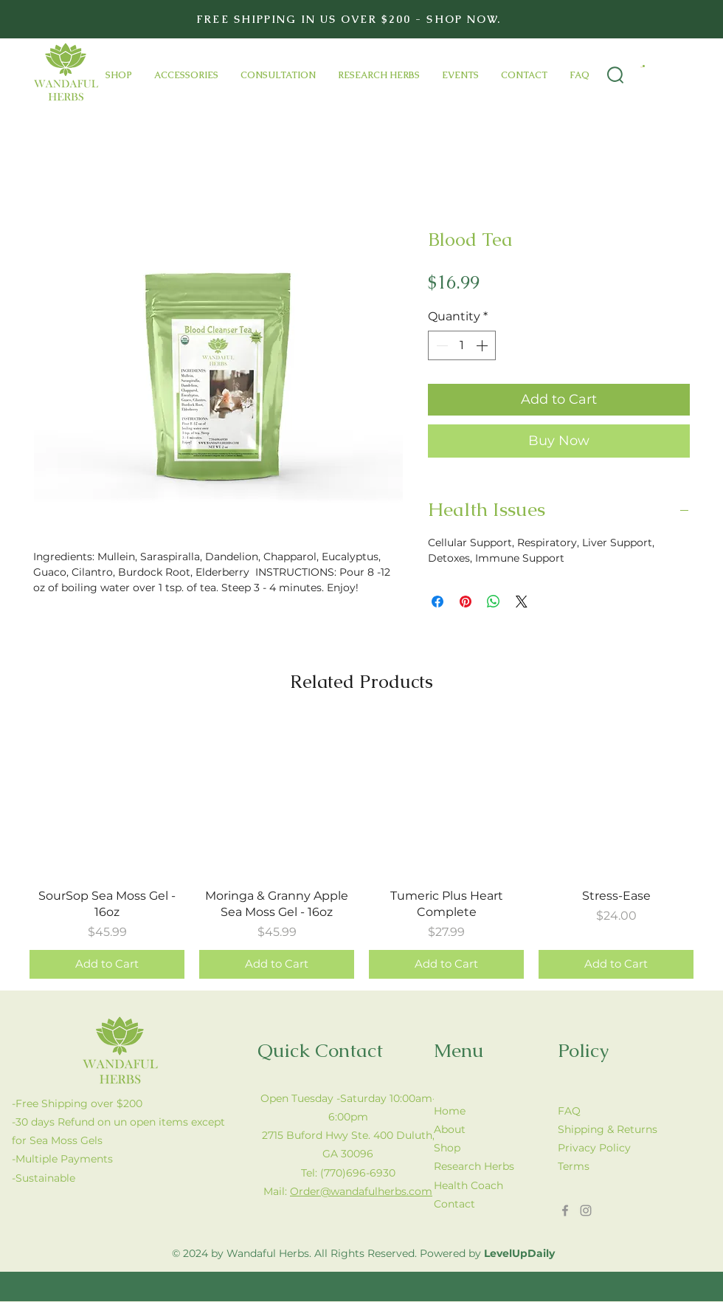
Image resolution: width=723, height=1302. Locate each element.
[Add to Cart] (107, 964)
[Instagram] (585, 1210)
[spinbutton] (462, 345)
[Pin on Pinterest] (465, 601)
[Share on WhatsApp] (493, 601)
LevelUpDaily (519, 1253)
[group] (361, 850)
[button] (642, 66)
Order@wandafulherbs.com (361, 1191)
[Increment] (483, 345)
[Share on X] (521, 601)
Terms (573, 1166)
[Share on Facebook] (437, 601)
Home (450, 1110)
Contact (454, 1203)
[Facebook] (565, 1210)
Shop (447, 1147)
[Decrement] (440, 345)
